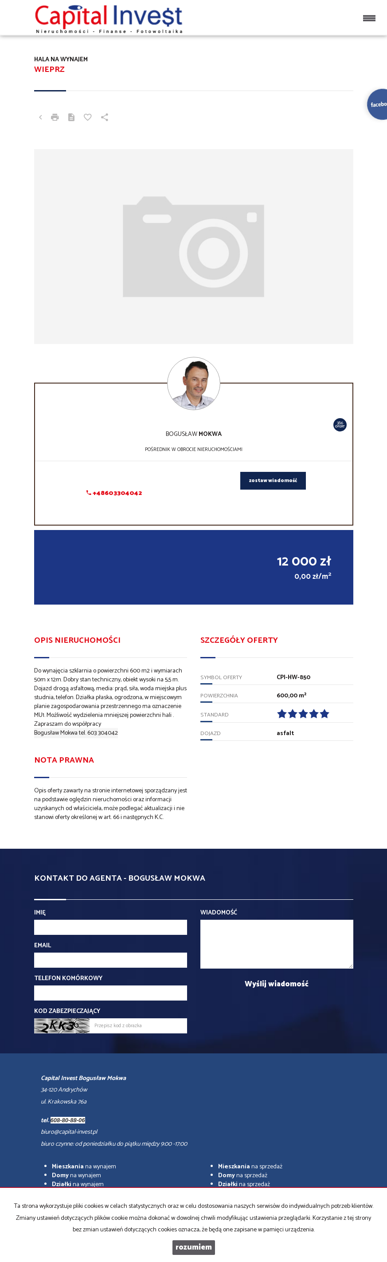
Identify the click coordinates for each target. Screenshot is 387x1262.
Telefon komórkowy (68, 978)
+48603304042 (114, 493)
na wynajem (84, 1167)
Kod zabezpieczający (67, 1011)
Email (42, 946)
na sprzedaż (250, 1167)
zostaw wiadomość (273, 481)
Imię (40, 913)
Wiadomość (218, 913)
